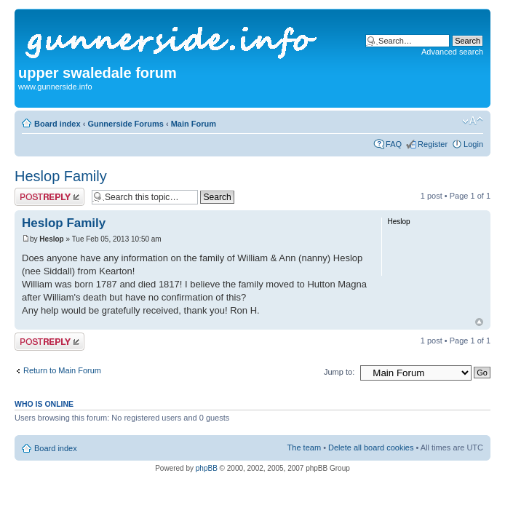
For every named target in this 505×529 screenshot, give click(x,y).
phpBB (207, 468)
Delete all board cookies (370, 447)
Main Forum (193, 123)
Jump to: (339, 371)
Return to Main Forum (62, 370)
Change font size (472, 120)
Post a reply (49, 197)
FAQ (394, 144)
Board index (57, 123)
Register (433, 144)
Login (473, 144)
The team (304, 447)
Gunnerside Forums (125, 123)
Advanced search (452, 51)
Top (479, 322)
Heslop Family (61, 176)
